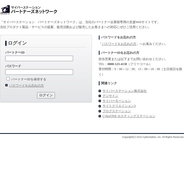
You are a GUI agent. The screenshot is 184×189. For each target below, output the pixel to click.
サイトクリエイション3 (119, 106)
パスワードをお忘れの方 (119, 44)
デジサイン (110, 96)
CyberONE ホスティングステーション (129, 116)
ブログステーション (117, 111)
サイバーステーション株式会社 (125, 91)
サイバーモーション (117, 101)
